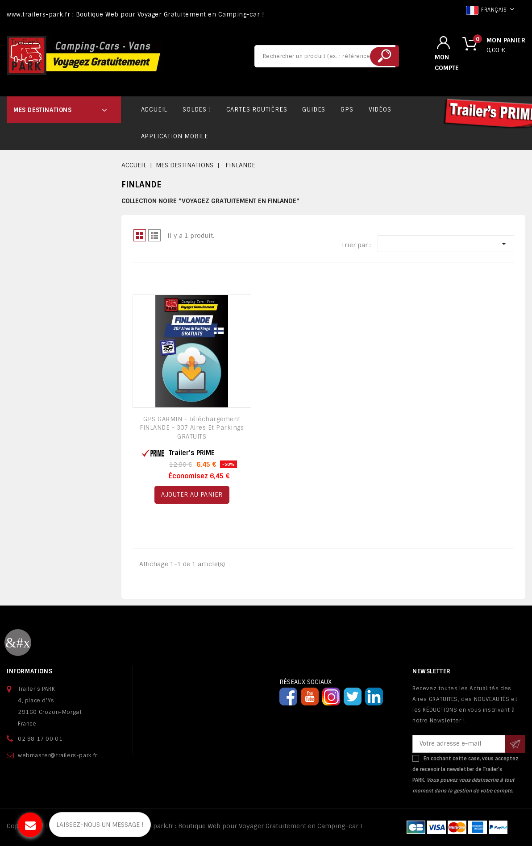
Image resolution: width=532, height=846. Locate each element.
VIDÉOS (380, 109)
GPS (347, 109)
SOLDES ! (197, 109)
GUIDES (313, 109)
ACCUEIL (154, 109)
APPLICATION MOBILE (174, 136)
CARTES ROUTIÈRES (256, 109)
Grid (139, 235)
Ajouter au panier (192, 494)
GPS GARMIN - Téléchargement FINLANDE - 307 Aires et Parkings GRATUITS (192, 428)
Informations (29, 671)
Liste (154, 235)
